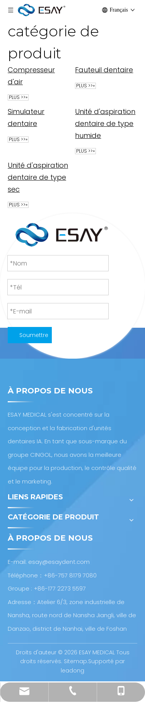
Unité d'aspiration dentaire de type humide (105, 123)
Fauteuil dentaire (104, 70)
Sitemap (75, 661)
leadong (72, 670)
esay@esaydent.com (59, 562)
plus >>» (18, 97)
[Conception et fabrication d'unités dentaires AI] (61, 235)
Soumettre (33, 335)
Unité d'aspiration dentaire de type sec (38, 177)
